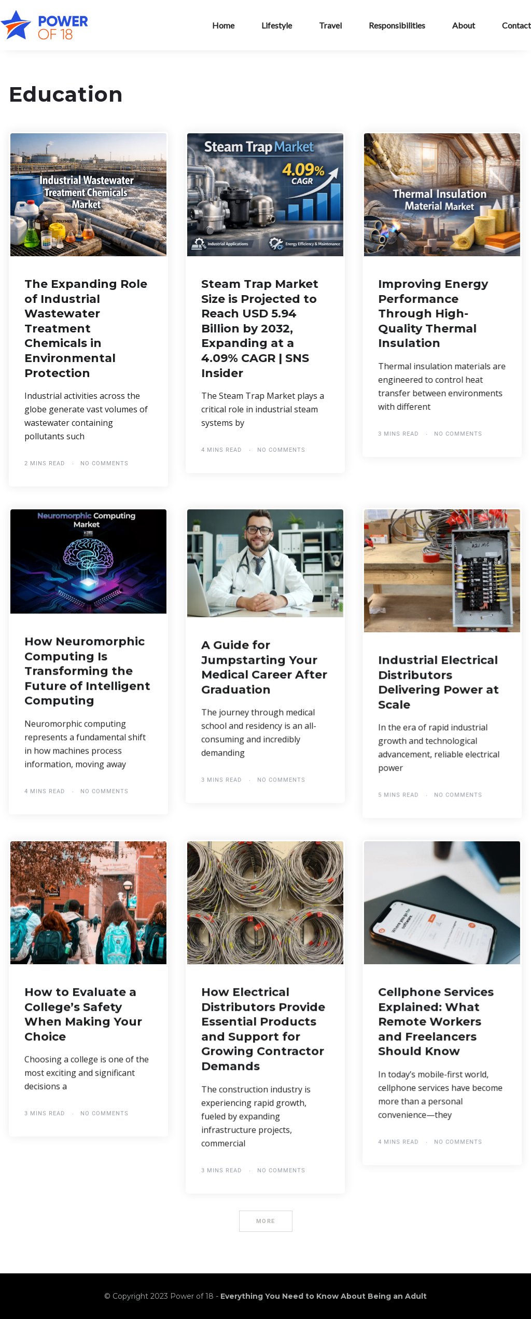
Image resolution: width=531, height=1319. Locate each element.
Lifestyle (276, 25)
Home (223, 25)
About (463, 25)
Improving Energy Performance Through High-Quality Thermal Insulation (433, 313)
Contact (516, 25)
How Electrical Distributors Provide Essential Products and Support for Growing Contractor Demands (263, 1029)
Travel (330, 25)
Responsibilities (397, 25)
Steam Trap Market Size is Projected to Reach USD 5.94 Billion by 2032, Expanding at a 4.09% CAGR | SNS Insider (259, 328)
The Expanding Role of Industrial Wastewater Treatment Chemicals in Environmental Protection (85, 328)
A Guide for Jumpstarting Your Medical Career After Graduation (264, 667)
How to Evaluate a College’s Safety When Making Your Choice (83, 1014)
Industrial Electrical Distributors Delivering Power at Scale (438, 682)
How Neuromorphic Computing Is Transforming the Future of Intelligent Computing (87, 670)
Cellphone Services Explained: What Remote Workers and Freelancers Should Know (436, 1021)
